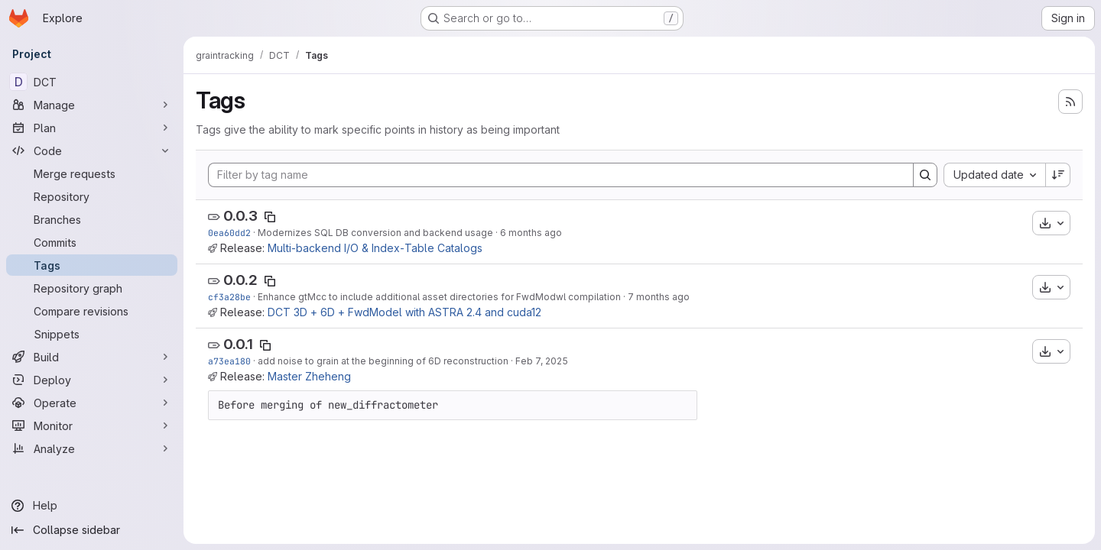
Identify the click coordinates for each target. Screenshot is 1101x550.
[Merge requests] (91, 173)
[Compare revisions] (91, 311)
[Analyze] (91, 448)
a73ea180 (229, 361)
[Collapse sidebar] (91, 530)
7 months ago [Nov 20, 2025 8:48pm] (659, 296)
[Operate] (91, 402)
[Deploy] (91, 379)
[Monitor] (91, 425)
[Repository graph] (91, 288)
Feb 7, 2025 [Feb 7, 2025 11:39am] (541, 361)
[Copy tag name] (270, 217)
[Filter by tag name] (561, 175)
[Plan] (91, 127)
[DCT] (91, 81)
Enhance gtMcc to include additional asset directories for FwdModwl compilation (439, 296)
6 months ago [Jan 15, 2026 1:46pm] (531, 232)
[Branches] (91, 219)
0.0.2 (240, 280)
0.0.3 (240, 216)
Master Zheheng (309, 376)
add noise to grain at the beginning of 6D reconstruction (383, 361)
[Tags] (91, 265)
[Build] (91, 356)
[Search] (925, 175)
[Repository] (91, 196)
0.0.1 (238, 344)
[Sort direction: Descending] (1058, 175)
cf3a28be (229, 296)
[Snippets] (91, 334)
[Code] (91, 150)
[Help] (91, 505)
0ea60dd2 (229, 232)
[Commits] (91, 242)
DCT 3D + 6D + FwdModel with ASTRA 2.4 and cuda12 (404, 312)
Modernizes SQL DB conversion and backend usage (375, 232)
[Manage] (91, 104)
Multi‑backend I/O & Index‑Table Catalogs (375, 247)
